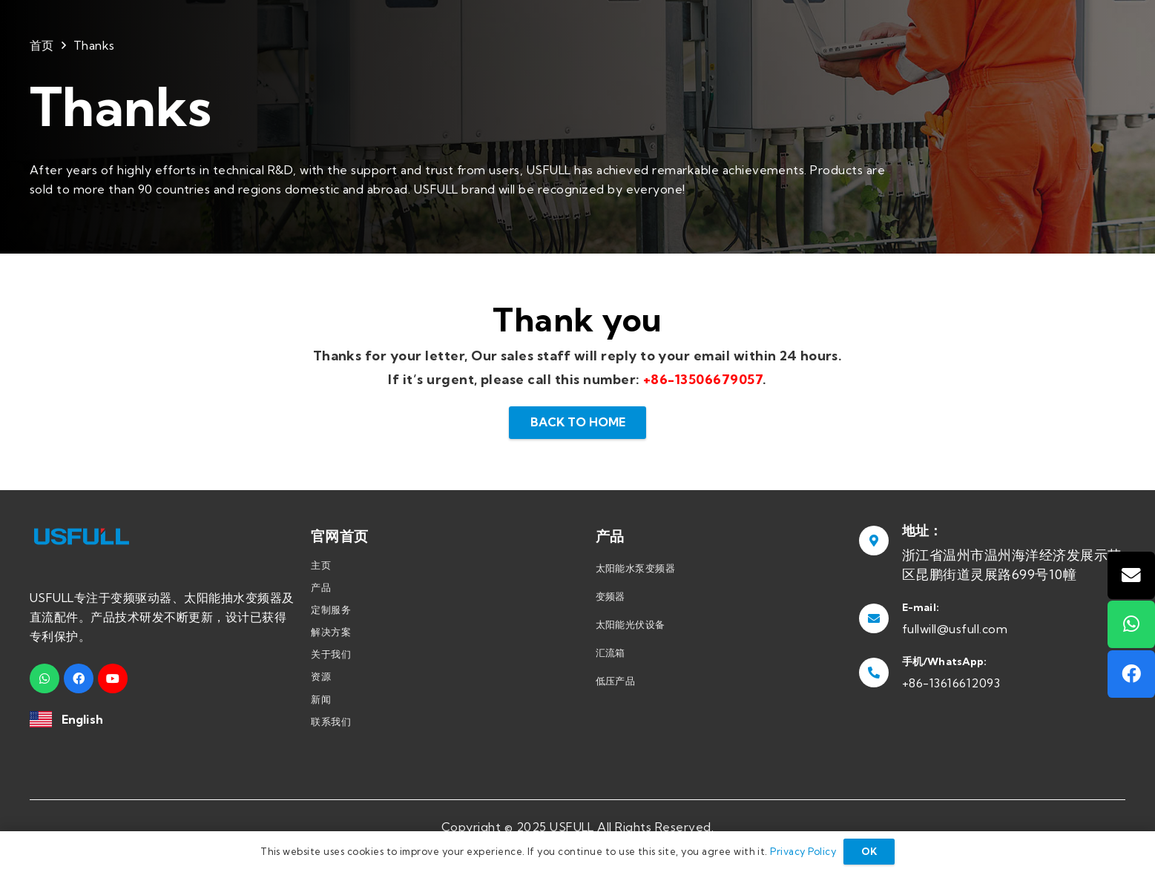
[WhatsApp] (44, 678)
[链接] (41, 719)
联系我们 (331, 721)
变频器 (610, 596)
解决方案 (331, 632)
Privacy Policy (803, 851)
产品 (321, 587)
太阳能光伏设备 (630, 624)
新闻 (321, 699)
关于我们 (331, 654)
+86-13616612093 (951, 683)
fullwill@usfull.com (954, 628)
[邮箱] (1131, 575)
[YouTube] (113, 678)
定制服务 (331, 609)
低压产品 (616, 681)
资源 (321, 676)
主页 (321, 565)
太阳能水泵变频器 (636, 568)
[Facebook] (78, 678)
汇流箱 (610, 652)
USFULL (572, 826)
